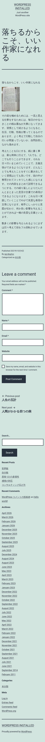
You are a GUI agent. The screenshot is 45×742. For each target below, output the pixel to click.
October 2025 (8, 538)
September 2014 (10, 670)
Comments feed (9, 706)
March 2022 (7, 629)
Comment (7, 290)
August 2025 (8, 546)
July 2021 (6, 662)
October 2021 (8, 649)
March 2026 (7, 517)
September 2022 (10, 604)
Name (5, 320)
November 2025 (9, 533)
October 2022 (8, 600)
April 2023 (7, 575)
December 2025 (9, 529)
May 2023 (6, 571)
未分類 (18, 257)
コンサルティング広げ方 (14, 485)
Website (6, 351)
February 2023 (9, 583)
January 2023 (8, 587)
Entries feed (7, 702)
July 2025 (6, 550)
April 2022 (7, 624)
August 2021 (8, 658)
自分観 (5, 472)
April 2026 (7, 513)
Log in (5, 698)
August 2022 (8, 608)
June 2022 (7, 616)
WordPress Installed (18, 725)
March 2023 (7, 579)
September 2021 (10, 653)
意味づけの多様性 (10, 476)
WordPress (26, 731)
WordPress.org (9, 711)
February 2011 (9, 674)
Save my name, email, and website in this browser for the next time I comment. (23, 368)
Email (5, 336)
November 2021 (9, 645)
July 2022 (6, 612)
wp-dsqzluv (9, 254)
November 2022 (9, 596)
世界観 (5, 468)
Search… (6, 435)
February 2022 (9, 633)
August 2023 (8, 562)
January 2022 (8, 637)
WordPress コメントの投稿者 (16, 497)
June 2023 (7, 567)
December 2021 (9, 641)
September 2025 (10, 542)
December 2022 (9, 591)
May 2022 (6, 620)
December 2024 (9, 554)
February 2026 (9, 521)
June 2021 (7, 666)
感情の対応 (7, 481)
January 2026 (8, 525)
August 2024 (8, 558)
